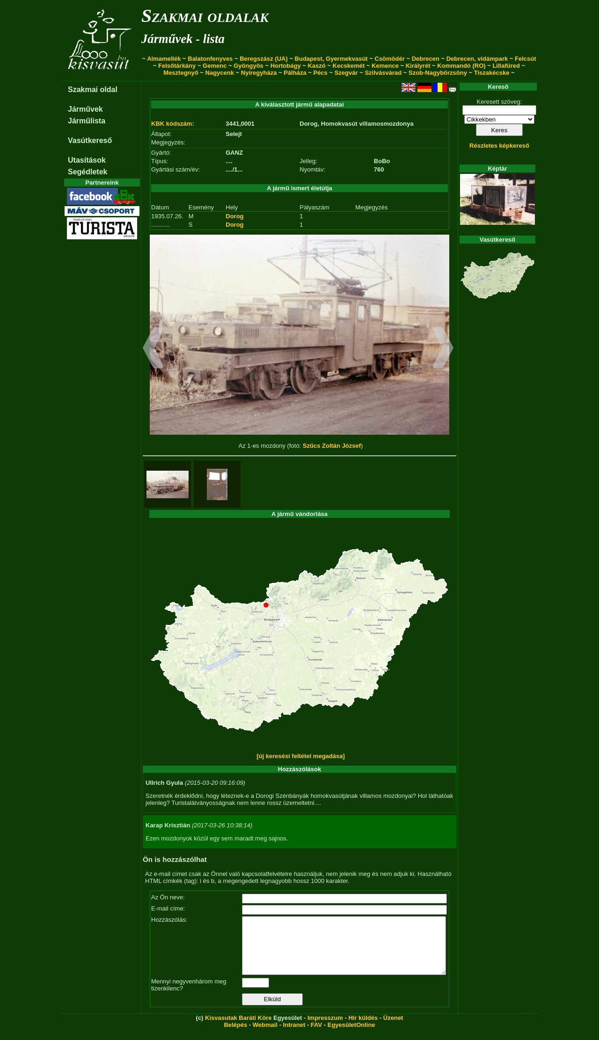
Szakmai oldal (92, 89)
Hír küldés (363, 1029)
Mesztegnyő (180, 72)
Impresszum (325, 1029)
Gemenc (214, 65)
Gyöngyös (248, 65)
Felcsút (525, 58)
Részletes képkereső (499, 145)
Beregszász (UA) (264, 58)
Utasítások (87, 160)
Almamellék (164, 58)
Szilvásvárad (383, 72)
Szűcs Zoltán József (332, 445)
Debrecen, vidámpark (477, 58)
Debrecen (425, 58)
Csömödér (390, 58)
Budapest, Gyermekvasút (331, 58)
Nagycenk (219, 72)
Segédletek (87, 172)
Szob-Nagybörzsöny (438, 72)
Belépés (235, 1036)
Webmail (265, 1036)
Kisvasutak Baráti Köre (238, 1029)
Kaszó (316, 65)
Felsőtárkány (177, 65)
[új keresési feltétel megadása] (300, 756)
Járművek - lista (183, 39)
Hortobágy (285, 65)
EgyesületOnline (351, 1036)
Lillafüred (506, 65)
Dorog (234, 216)
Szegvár (346, 72)
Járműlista (86, 121)
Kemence (385, 65)
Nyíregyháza (259, 72)
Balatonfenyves (210, 58)
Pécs (320, 72)
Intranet (294, 1036)
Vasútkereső (90, 140)
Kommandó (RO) (461, 65)
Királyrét (418, 65)
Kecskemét (349, 65)
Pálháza (295, 72)
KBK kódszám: (172, 123)
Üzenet (393, 1029)
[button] (153, 349)
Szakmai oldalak (205, 15)
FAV (316, 1036)
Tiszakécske (492, 72)
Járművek (85, 109)
